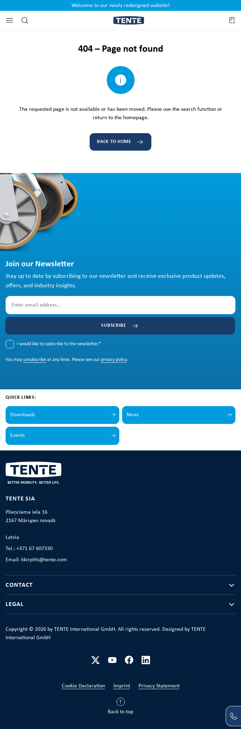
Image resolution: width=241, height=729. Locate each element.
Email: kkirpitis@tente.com (36, 560)
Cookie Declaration (83, 686)
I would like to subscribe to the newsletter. (59, 344)
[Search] (25, 20)
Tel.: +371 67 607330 (29, 548)
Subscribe (113, 325)
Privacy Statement (159, 686)
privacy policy (114, 359)
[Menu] (9, 20)
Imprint (121, 686)
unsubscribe (34, 359)
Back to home (114, 141)
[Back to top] (120, 708)
